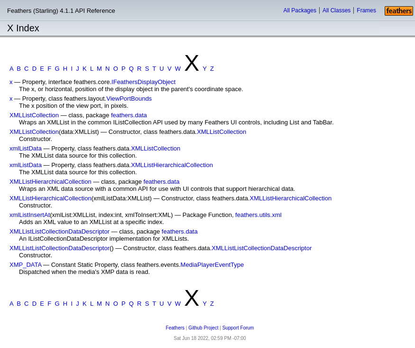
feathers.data (129, 115)
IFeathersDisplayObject (143, 81)
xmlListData (25, 148)
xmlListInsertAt (29, 214)
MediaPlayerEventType (212, 264)
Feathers (175, 327)
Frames (366, 10)
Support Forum (238, 327)
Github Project (203, 327)
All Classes (336, 10)
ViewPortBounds (129, 98)
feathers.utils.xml (258, 214)
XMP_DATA (25, 264)
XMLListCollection (34, 115)
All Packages (300, 10)
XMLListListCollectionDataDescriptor (59, 231)
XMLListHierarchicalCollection (172, 165)
